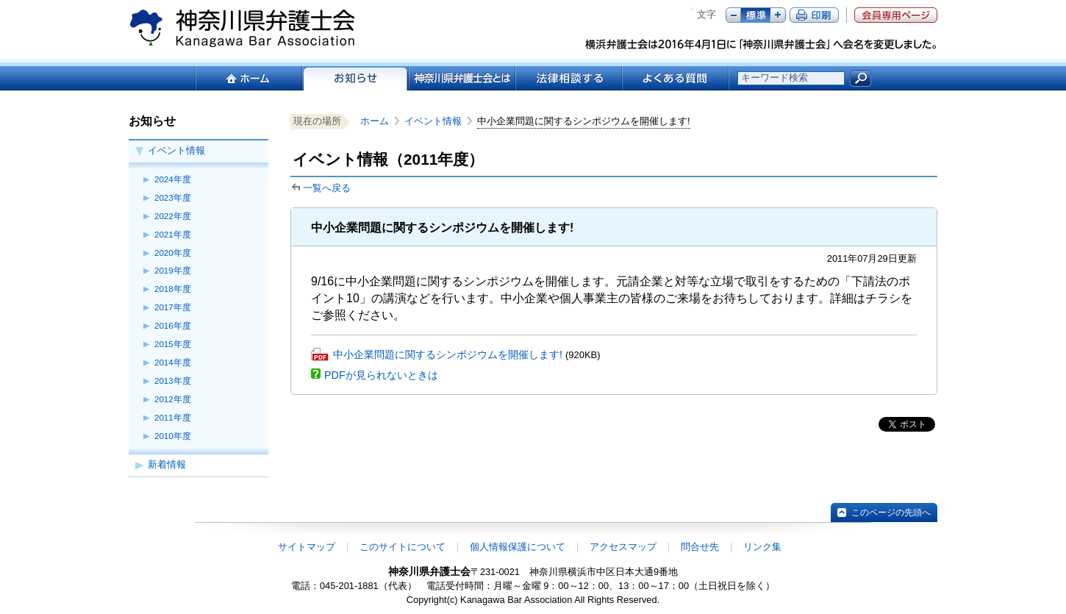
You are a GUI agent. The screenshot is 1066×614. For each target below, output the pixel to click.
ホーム (248, 78)
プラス (778, 15)
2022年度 (172, 216)
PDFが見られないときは (381, 375)
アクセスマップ (623, 546)
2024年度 (172, 179)
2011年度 (172, 417)
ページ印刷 (814, 15)
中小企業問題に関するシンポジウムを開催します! (447, 354)
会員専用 (895, 15)
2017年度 (172, 307)
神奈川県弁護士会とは (461, 78)
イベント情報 (176, 150)
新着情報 (167, 464)
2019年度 (172, 270)
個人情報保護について (517, 546)
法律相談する (568, 78)
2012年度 (172, 399)
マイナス (733, 15)
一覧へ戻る (327, 187)
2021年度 (172, 234)
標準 (755, 15)
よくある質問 (675, 78)
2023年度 (172, 197)
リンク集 (762, 546)
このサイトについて (402, 546)
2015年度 (172, 344)
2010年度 (172, 436)
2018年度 (172, 289)
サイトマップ (306, 546)
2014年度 (172, 362)
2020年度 (172, 253)
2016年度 (172, 325)
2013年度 (172, 380)
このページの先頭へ (891, 512)
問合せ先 (700, 546)
